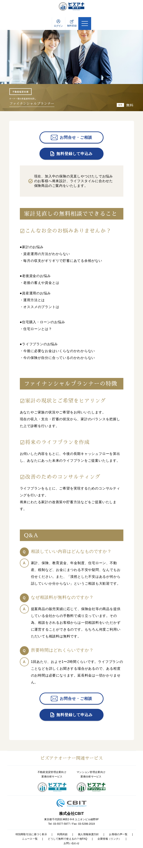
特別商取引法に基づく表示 (31, 834)
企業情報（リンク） (109, 838)
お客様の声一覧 (118, 834)
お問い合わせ (71, 843)
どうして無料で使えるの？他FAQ (67, 838)
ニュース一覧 (30, 838)
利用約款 (62, 834)
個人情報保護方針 (88, 834)
